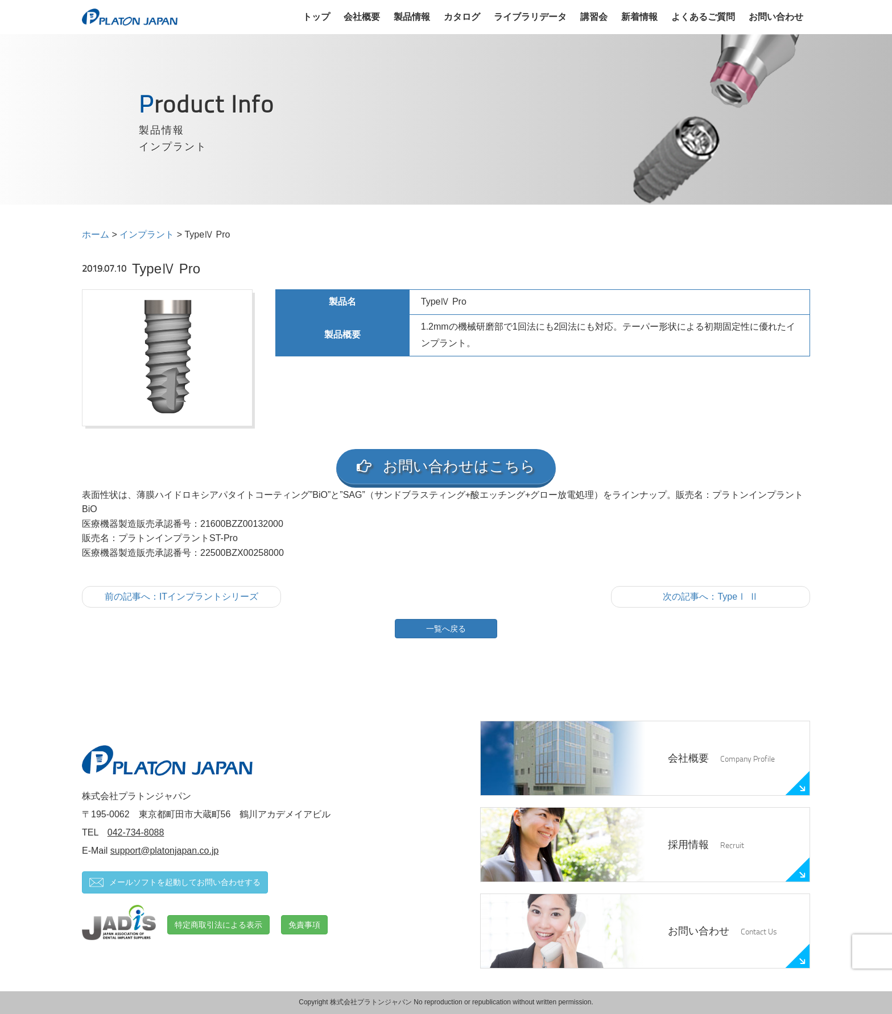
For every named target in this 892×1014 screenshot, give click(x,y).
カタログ (462, 17)
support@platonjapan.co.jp (164, 850)
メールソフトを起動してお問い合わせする (175, 882)
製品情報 (412, 17)
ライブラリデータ (530, 17)
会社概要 (362, 17)
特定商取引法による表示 (218, 924)
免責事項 (304, 924)
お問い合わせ (776, 17)
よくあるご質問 (703, 17)
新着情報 (639, 17)
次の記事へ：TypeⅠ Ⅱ (710, 596)
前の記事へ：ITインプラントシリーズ (181, 596)
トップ (316, 17)
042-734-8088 (136, 832)
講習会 (594, 17)
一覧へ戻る (446, 628)
